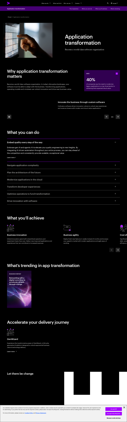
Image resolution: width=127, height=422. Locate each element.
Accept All (114, 409)
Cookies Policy (29, 413)
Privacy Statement (41, 413)
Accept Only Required (113, 413)
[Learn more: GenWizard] (12, 351)
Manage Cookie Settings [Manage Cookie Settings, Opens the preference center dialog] (114, 418)
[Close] (124, 407)
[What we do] (46, 3)
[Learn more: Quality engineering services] (12, 157)
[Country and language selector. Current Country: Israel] (115, 3)
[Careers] (78, 3)
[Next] (118, 250)
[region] (63, 413)
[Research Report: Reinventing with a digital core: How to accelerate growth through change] (19, 289)
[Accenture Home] (12, 3)
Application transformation (16, 9)
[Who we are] (68, 3)
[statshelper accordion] (117, 73)
